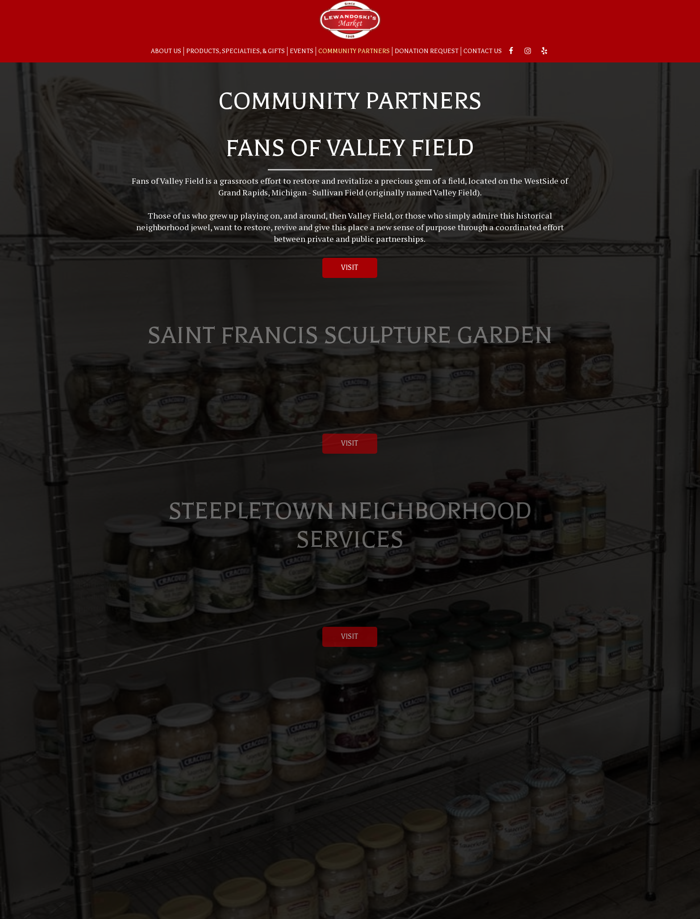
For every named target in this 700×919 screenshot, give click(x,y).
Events (301, 51)
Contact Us (482, 51)
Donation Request (426, 51)
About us (166, 51)
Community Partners (354, 51)
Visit (340, 270)
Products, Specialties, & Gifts (235, 51)
